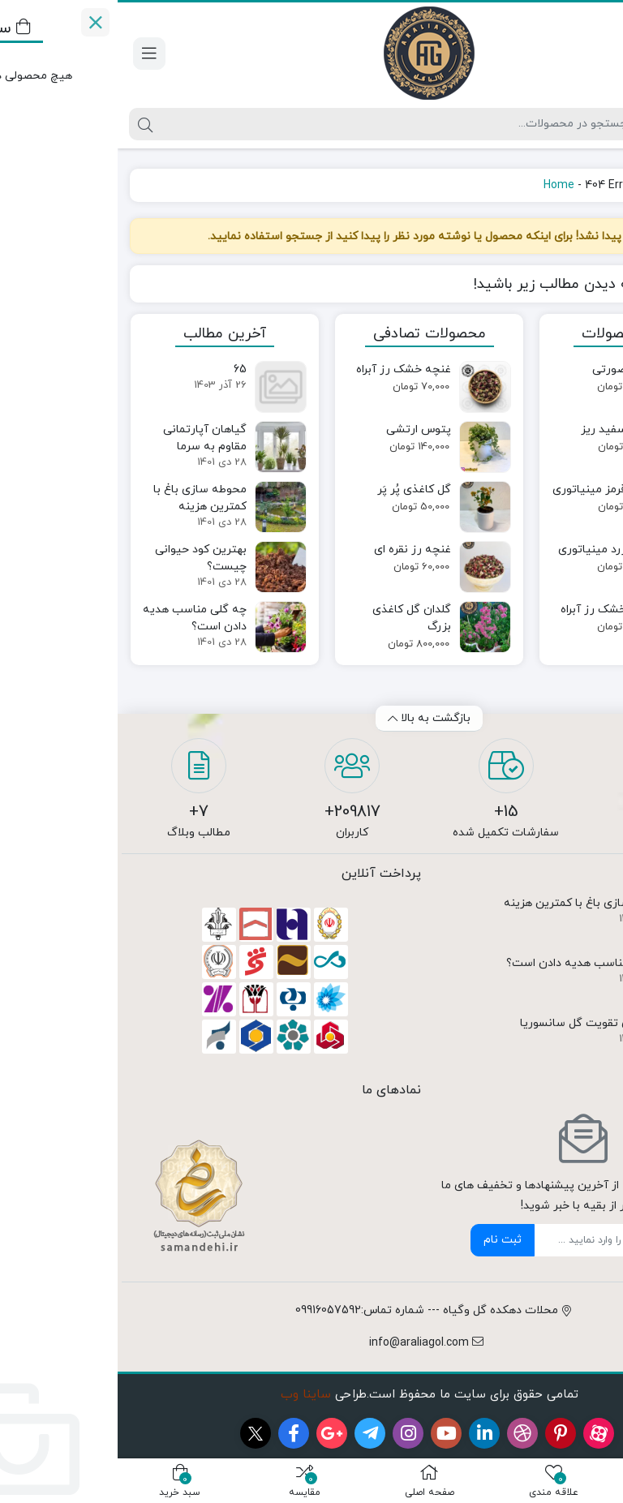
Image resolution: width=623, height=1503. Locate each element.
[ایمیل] (483, 1240)
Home (441, 185)
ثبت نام (385, 1239)
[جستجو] (276, 124)
